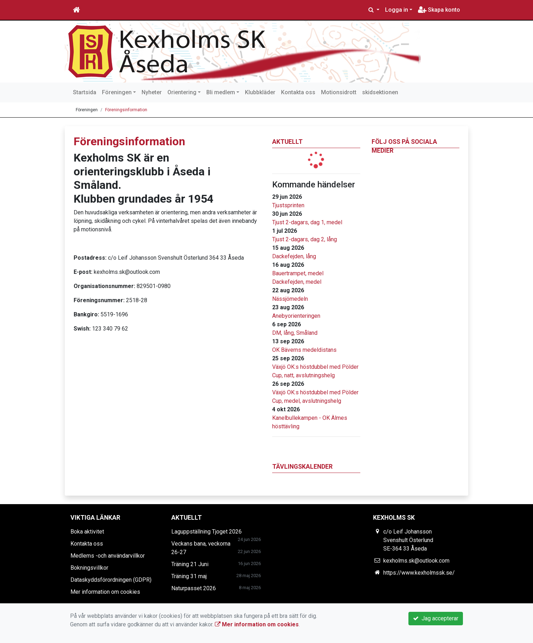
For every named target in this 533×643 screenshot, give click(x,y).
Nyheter (152, 92)
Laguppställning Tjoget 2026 (206, 531)
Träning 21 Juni (189, 564)
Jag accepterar (435, 618)
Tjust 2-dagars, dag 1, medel (307, 222)
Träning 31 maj (189, 576)
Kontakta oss (298, 92)
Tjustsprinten (288, 205)
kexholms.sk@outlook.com (416, 560)
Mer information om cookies (105, 591)
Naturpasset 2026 (193, 588)
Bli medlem (220, 92)
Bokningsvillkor (89, 567)
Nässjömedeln (290, 298)
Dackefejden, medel (296, 281)
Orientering (181, 92)
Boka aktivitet (87, 531)
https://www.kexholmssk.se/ (419, 572)
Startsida (84, 92)
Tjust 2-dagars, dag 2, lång (304, 239)
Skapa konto (439, 9)
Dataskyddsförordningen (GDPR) (110, 579)
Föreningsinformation (126, 109)
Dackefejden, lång (294, 256)
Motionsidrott (338, 92)
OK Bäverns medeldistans (304, 349)
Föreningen (117, 92)
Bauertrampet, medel (297, 273)
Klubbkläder (260, 92)
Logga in (396, 9)
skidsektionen (380, 92)
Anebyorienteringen (296, 315)
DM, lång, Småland (294, 332)
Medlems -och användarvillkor (107, 555)
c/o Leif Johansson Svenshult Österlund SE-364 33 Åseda (408, 540)
